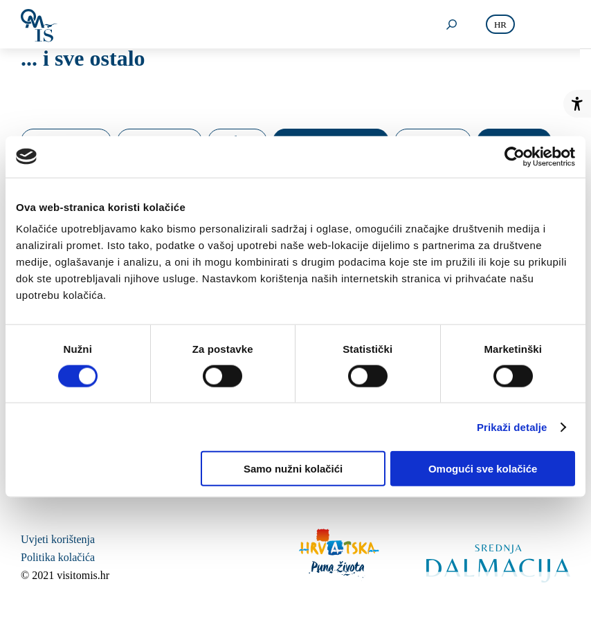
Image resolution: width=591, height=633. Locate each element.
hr (500, 24)
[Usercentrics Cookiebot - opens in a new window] (514, 156)
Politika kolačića (58, 557)
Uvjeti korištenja (58, 539)
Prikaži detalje (512, 426)
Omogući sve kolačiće (483, 469)
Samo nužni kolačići (293, 469)
